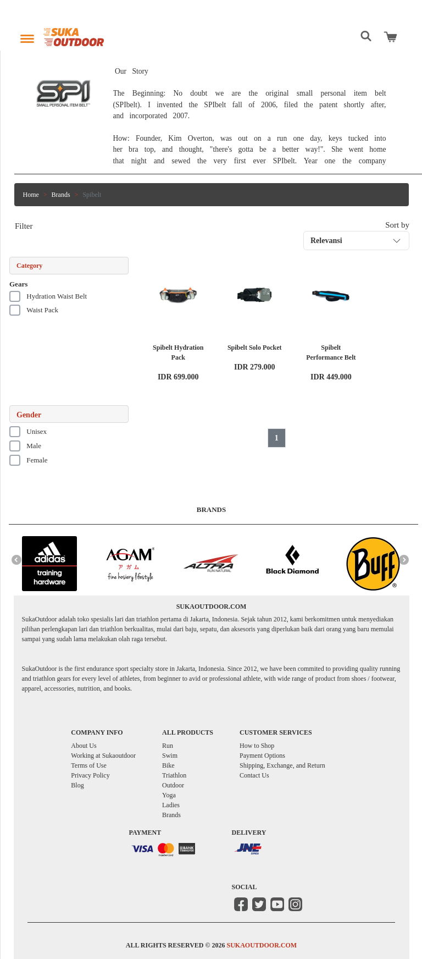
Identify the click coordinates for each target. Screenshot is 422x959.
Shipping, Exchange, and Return (282, 765)
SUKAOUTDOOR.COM (261, 945)
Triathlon (174, 775)
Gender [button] (28, 415)
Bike (168, 765)
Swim (169, 755)
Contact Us (254, 775)
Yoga (169, 795)
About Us (83, 745)
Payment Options (262, 755)
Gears (18, 284)
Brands (61, 195)
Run (167, 745)
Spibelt (91, 195)
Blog (77, 785)
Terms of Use (88, 765)
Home (31, 195)
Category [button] (29, 265)
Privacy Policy (90, 775)
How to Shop (257, 745)
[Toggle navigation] (27, 36)
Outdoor (173, 785)
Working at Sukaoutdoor (103, 755)
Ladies (171, 805)
